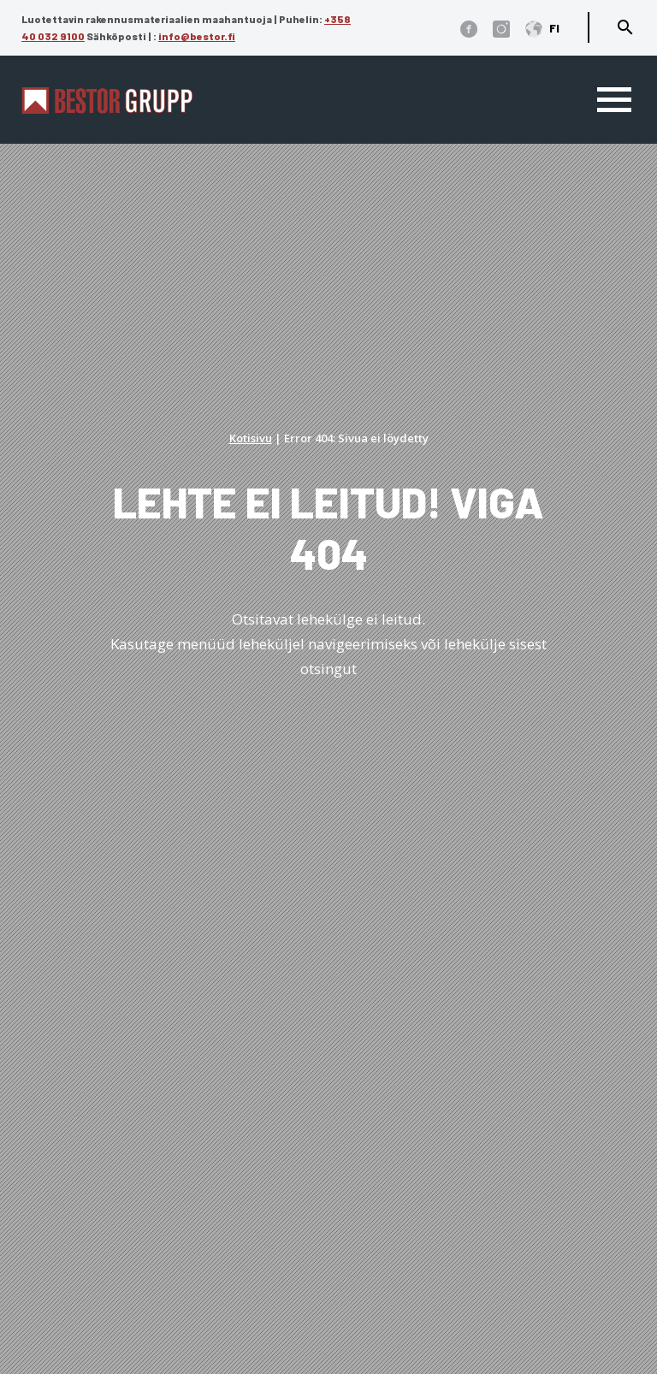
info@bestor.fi (196, 36)
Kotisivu (250, 438)
